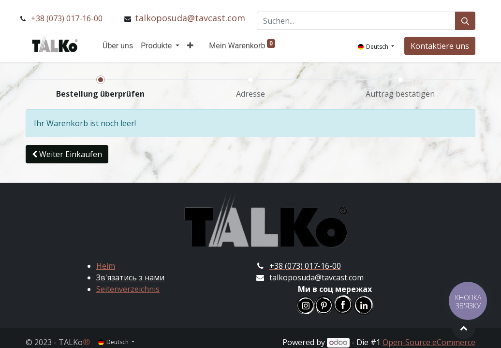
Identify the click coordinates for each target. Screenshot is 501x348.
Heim (105, 266)
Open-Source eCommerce (429, 342)
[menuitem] (118, 46)
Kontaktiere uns (440, 46)
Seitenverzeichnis (128, 289)
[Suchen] (465, 21)
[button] (190, 46)
